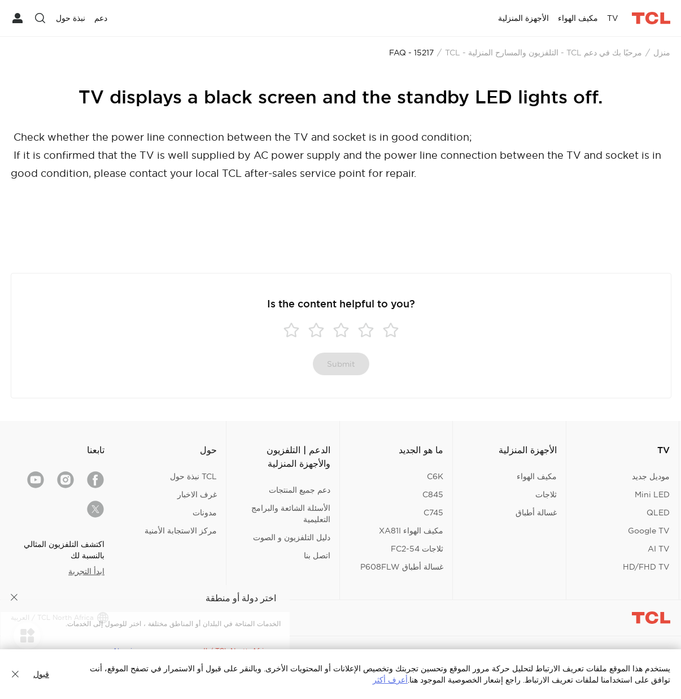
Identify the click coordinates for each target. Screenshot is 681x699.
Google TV (649, 531)
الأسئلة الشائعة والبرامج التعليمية (290, 513)
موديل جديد (651, 476)
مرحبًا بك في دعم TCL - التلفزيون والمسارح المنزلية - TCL (543, 52)
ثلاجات (546, 494)
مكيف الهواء (537, 476)
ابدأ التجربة (86, 571)
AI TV (659, 549)
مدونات (205, 512)
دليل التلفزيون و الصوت (291, 537)
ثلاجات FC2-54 (417, 549)
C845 (432, 494)
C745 (433, 512)
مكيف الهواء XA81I (411, 531)
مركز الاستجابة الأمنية (181, 531)
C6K (435, 476)
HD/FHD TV (646, 567)
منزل (661, 52)
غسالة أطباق (536, 512)
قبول (41, 674)
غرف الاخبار (197, 494)
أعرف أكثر (390, 680)
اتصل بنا (317, 555)
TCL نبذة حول (193, 476)
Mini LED (652, 494)
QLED (658, 512)
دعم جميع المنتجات (299, 490)
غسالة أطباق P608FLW (401, 567)
